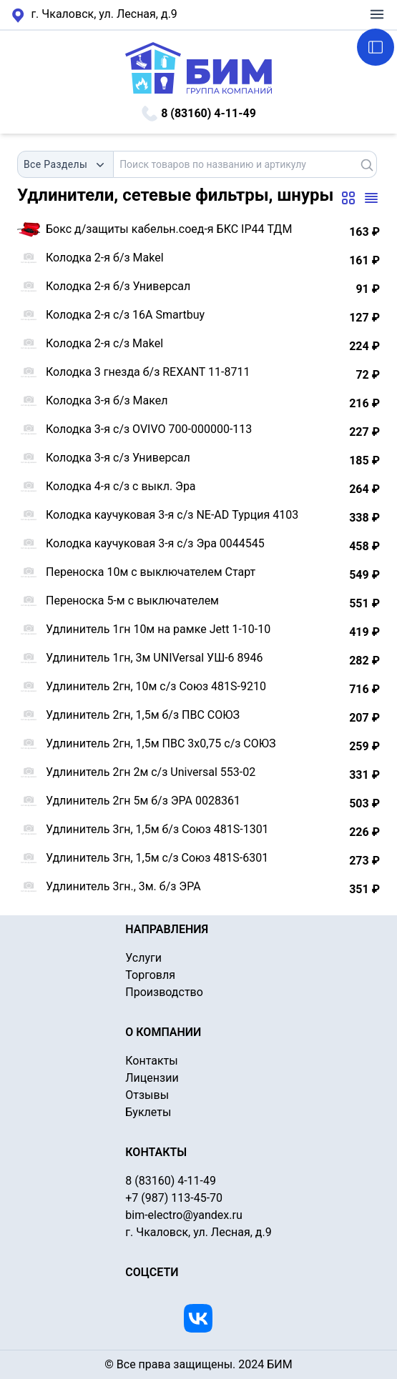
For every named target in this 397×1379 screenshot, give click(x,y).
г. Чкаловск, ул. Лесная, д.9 (94, 15)
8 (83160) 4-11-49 (198, 113)
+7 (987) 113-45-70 (173, 1198)
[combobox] (65, 164)
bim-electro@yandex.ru (183, 1215)
